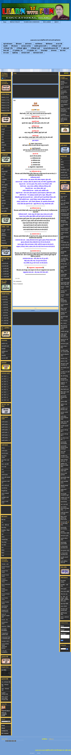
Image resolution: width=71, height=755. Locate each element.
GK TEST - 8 (5, 394)
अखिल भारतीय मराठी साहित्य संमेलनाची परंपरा (64, 335)
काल (2, 547)
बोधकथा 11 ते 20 (5, 100)
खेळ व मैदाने (62, 50)
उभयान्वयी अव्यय (64, 175)
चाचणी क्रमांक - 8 (5, 440)
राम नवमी (3, 174)
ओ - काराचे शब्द (5, 318)
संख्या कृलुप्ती (63, 588)
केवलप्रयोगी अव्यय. (65, 177)
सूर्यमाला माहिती (64, 401)
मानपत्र (3, 238)
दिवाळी (3, 198)
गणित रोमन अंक (64, 594)
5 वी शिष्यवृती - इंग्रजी (35, 48)
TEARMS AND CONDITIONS (31, 22)
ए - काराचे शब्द (5, 312)
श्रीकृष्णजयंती (4, 171)
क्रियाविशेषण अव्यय (65, 170)
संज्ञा (2, 534)
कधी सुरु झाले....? (65, 263)
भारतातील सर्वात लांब (65, 245)
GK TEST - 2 (5, 379)
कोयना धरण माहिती (65, 218)
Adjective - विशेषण (6, 626)
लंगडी (3, 147)
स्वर (2, 522)
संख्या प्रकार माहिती (65, 591)
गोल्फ (3, 139)
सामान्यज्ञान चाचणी (25, 52)
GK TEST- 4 (5, 384)
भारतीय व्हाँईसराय (64, 255)
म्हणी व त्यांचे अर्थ (5, 485)
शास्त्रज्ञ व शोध (64, 358)
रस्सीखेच (3, 150)
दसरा (3, 195)
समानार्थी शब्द (4, 488)
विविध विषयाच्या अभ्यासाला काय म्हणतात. (64, 327)
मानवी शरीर (63, 200)
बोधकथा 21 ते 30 (5, 102)
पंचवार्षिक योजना (64, 386)
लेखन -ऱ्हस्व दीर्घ (5, 464)
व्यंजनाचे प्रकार (5, 453)
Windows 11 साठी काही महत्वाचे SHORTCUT (65, 110)
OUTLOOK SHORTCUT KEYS (64, 92)
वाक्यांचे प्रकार (5, 474)
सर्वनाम (3, 537)
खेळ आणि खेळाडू (64, 376)
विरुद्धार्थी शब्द (4, 490)
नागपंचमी (3, 192)
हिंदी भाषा (3, 519)
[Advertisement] (14, 31)
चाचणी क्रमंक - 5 (5, 432)
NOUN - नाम (5, 619)
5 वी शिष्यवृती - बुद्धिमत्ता (21, 48)
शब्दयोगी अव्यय (64, 172)
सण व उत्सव (6, 52)
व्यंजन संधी (4, 466)
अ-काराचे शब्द (4, 296)
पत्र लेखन (4, 545)
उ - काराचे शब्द (5, 307)
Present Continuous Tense (4, 580)
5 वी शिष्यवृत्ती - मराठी (56, 46)
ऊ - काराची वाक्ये (5, 276)
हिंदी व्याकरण (19, 43)
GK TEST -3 (5, 381)
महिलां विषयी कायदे (65, 389)
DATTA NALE (6, 710)
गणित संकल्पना (14, 46)
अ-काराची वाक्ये (5, 263)
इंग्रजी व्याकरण (28, 43)
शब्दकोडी (3, 348)
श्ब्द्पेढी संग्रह (15, 52)
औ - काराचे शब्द (5, 320)
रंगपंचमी (3, 182)
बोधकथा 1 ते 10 (5, 97)
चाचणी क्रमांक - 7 (5, 437)
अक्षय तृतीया (4, 211)
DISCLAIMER (47, 22)
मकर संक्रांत (4, 190)
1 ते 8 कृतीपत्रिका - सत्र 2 (32, 50)
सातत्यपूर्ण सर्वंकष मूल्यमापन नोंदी (50, 48)
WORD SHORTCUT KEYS (64, 83)
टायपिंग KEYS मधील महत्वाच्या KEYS (64, 120)
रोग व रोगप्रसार (64, 320)
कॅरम (3, 137)
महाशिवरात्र (4, 187)
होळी (2, 169)
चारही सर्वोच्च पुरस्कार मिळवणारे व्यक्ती (64, 418)
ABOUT (56, 22)
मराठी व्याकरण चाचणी (38, 52)
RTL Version (5, 733)
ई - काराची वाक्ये (5, 271)
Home (4, 22)
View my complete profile (4, 714)
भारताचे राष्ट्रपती (64, 207)
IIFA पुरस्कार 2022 (65, 550)
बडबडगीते (5, 46)
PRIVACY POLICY (15, 22)
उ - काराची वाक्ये (5, 274)
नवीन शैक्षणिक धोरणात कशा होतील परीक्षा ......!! (65, 508)
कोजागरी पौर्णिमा (5, 208)
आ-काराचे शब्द (5, 299)
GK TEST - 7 (5, 392)
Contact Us (5, 730)
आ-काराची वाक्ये (5, 266)
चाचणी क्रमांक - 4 (5, 429)
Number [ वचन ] (5, 641)
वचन (3, 469)
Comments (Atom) (37, 310)
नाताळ (3, 206)
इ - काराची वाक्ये (5, 268)
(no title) (4, 670)
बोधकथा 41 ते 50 (5, 108)
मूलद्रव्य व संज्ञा (64, 361)
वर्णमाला (3, 448)
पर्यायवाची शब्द (5, 539)
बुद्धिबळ (3, 142)
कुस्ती (3, 134)
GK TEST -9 (5, 397)
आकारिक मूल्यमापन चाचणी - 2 (41, 46)
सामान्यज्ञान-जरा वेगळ (26, 46)
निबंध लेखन (4, 542)
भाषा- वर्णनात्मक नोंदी (6, 682)
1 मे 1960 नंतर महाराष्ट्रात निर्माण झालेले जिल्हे (64, 260)
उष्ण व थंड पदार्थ (64, 504)
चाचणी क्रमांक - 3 (5, 427)
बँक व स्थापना (64, 323)
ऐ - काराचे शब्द (5, 315)
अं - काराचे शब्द (5, 323)
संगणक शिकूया (44, 50)
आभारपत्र (4, 240)
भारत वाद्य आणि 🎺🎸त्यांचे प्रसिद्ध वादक (65, 523)
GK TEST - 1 (5, 376)
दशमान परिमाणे (64, 606)
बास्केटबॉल (4, 145)
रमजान (3, 176)
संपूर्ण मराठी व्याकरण (7, 43)
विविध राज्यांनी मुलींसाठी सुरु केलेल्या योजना (64, 518)
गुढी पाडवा (4, 203)
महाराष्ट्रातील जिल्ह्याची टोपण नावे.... (64, 397)
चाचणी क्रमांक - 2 (5, 424)
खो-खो (3, 131)
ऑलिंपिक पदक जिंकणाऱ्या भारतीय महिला (64, 465)
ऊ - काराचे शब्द (5, 310)
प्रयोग (3, 472)
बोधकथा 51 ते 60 (5, 110)
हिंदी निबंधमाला (49, 43)
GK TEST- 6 (5, 389)
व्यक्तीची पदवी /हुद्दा (64, 331)
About (3, 728)
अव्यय (3, 555)
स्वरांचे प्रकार (4, 450)
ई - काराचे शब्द (5, 304)
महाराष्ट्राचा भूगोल (64, 343)
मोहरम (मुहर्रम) (5, 184)
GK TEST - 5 (5, 387)
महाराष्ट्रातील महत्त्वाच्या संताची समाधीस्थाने (64, 447)
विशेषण (3, 550)
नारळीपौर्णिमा (4, 179)
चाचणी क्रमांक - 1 (5, 422)
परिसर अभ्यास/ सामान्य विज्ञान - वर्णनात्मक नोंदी (5, 698)
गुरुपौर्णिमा (4, 200)
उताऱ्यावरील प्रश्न (5, 346)
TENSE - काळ (5, 564)
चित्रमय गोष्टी (6, 50)
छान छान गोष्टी (59, 43)
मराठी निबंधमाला (38, 43)
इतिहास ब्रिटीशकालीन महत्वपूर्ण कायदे (64, 300)
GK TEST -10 (5, 400)
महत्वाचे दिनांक (64, 501)
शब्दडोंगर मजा (4, 343)
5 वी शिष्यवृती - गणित (8, 48)
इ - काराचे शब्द (5, 302)
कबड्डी (3, 129)
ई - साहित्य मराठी (65, 48)
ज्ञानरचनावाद (53, 50)
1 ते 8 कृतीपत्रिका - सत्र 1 (17, 50)
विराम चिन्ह (4, 527)
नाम (61, 159)
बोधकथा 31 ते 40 (5, 105)
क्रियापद (62, 167)
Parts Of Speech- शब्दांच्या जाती (6, 616)
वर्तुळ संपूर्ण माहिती (64, 603)
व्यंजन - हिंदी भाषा (5, 525)
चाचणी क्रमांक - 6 (5, 435)
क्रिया (3, 552)
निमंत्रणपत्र (4, 243)
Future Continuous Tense (4, 590)
